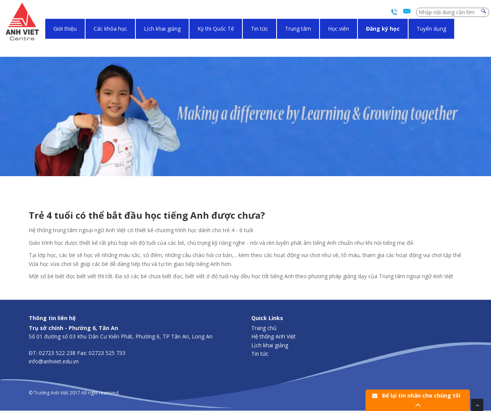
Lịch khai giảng (162, 28)
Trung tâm (298, 28)
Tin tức (259, 28)
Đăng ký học (383, 28)
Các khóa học (110, 28)
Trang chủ (264, 328)
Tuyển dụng (431, 28)
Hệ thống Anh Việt (273, 336)
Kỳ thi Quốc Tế (216, 28)
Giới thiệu (65, 28)
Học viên (338, 28)
